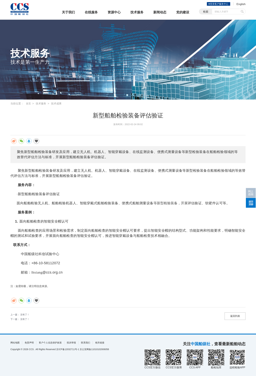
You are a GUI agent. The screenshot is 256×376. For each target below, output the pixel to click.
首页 (28, 103)
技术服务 (137, 12)
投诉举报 (71, 342)
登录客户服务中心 (218, 4)
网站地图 (15, 342)
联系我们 (85, 342)
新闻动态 (159, 12)
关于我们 (68, 12)
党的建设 (182, 12)
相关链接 (99, 342)
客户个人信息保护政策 (50, 342)
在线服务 (91, 12)
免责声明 (29, 342)
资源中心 (114, 12)
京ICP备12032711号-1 (67, 349)
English (241, 4)
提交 (242, 12)
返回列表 (235, 316)
